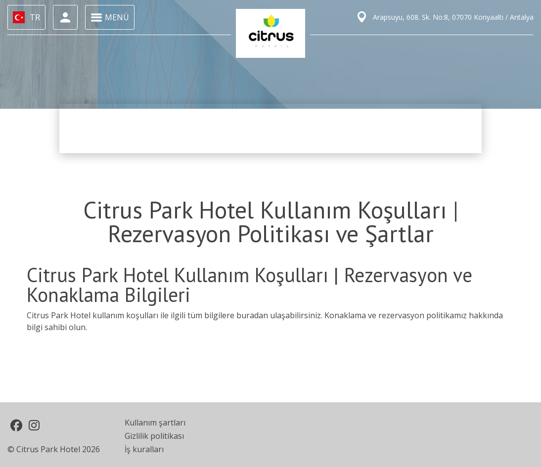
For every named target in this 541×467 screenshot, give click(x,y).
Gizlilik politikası (154, 435)
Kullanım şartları (155, 422)
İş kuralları (144, 449)
